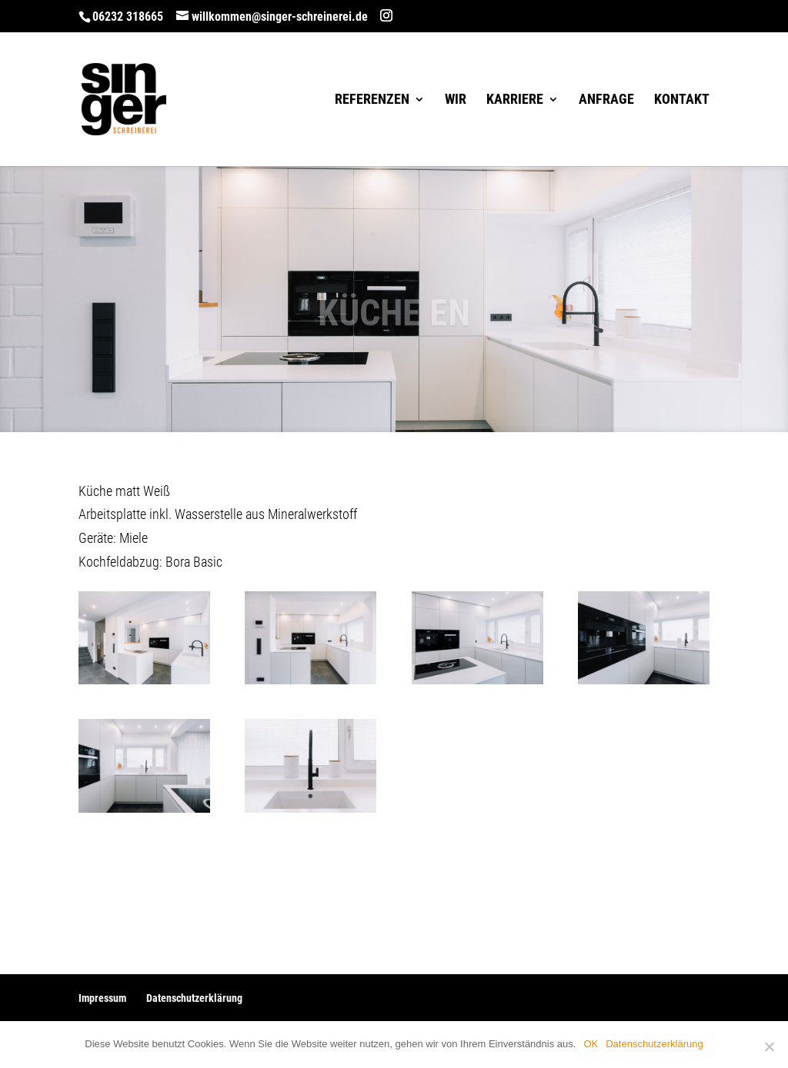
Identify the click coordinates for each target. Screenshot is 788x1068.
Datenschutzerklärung (194, 998)
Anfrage (606, 100)
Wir (455, 100)
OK (590, 1044)
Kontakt (682, 100)
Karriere (514, 100)
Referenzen (372, 100)
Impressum (102, 998)
